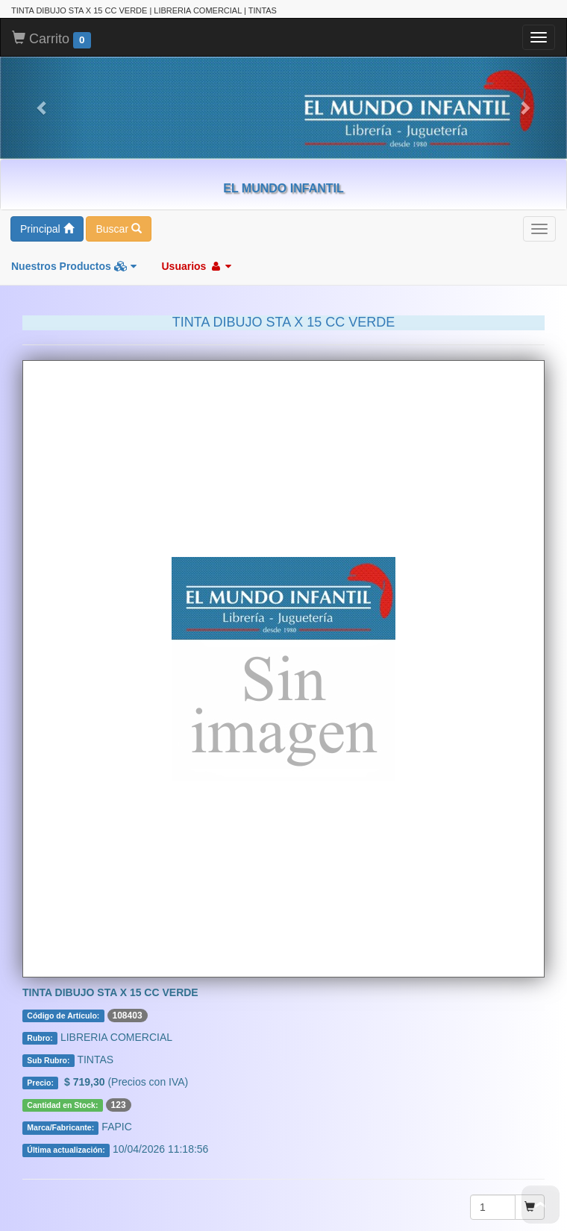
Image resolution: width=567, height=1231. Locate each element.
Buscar (118, 209)
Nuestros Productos (74, 247)
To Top (540, 1205)
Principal (47, 209)
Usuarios (196, 247)
